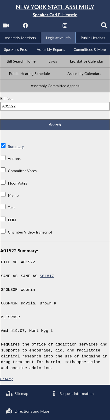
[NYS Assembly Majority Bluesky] (84, 26)
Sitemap (17, 393)
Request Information (72, 393)
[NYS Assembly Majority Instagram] (64, 26)
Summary (16, 146)
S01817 (47, 276)
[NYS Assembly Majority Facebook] (25, 26)
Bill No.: (6, 98)
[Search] (104, 26)
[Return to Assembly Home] (55, 10)
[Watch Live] (5, 26)
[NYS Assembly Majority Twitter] (45, 26)
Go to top (6, 379)
